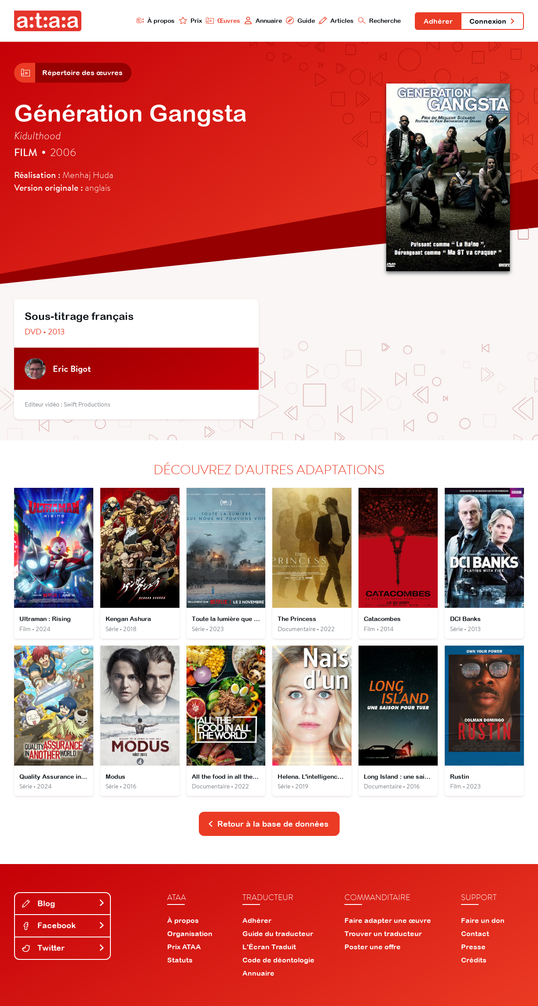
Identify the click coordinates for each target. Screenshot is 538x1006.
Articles (336, 20)
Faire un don (483, 920)
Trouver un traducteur (383, 933)
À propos (155, 20)
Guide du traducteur (277, 933)
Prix (190, 20)
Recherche (379, 20)
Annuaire (263, 20)
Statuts (180, 960)
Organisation (189, 933)
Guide (300, 20)
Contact (475, 933)
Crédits (474, 960)
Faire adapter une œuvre (387, 920)
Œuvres (223, 20)
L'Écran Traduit (269, 947)
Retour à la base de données (268, 823)
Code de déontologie (278, 960)
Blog (63, 903)
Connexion (492, 21)
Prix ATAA (184, 947)
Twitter (63, 947)
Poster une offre (372, 947)
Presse (473, 947)
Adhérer (438, 21)
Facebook (63, 925)
